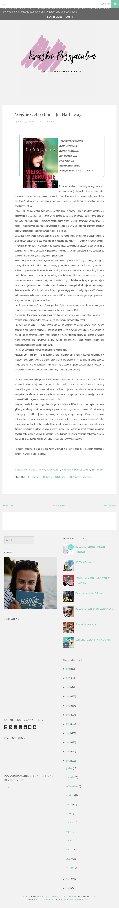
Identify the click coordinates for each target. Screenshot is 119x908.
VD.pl (6, 787)
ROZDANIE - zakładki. (85, 562)
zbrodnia (98, 469)
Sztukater (78, 170)
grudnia (69, 768)
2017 (68, 714)
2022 (68, 668)
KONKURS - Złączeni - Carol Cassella (93, 639)
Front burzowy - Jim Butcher (88, 593)
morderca (21, 469)
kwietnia (69, 840)
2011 (68, 879)
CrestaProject (43, 899)
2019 (68, 696)
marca (68, 849)
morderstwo (37, 469)
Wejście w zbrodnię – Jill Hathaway (48, 114)
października (71, 786)
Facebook (34, 477)
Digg (87, 477)
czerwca (69, 822)
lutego (69, 858)
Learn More (54, 16)
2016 (68, 724)
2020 (68, 687)
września (70, 795)
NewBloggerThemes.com (81, 899)
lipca (68, 813)
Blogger (94, 897)
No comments (48, 122)
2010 (68, 888)
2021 (68, 678)
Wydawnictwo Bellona (76, 469)
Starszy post (110, 505)
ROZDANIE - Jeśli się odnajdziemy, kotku (94, 608)
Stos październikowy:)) (86, 624)
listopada (70, 777)
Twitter (47, 477)
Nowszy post (9, 505)
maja (68, 831)
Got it (69, 16)
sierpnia (69, 804)
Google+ (61, 477)
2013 (68, 751)
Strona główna (59, 505)
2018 (68, 705)
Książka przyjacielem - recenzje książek (56, 897)
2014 (68, 742)
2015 (68, 733)
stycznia (69, 867)
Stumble (75, 477)
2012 (68, 760)
